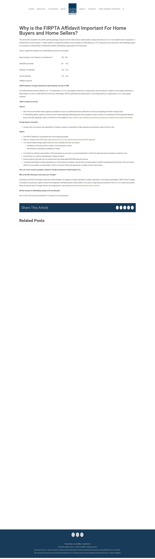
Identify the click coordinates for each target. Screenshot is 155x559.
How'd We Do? (86, 544)
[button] (123, 9)
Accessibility (77, 544)
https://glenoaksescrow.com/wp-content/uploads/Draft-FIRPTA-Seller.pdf (69, 140)
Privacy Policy (68, 544)
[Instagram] (77, 535)
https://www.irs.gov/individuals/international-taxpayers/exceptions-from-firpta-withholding (100, 118)
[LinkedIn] (81, 535)
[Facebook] (73, 535)
